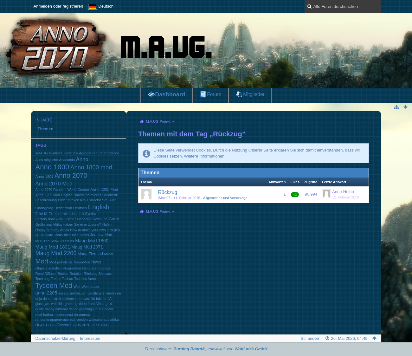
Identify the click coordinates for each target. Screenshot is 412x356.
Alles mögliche (46, 160)
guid (109, 304)
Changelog (44, 208)
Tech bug (42, 279)
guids (39, 309)
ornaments (82, 314)
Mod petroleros (61, 262)
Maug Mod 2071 (87, 246)
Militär (108, 254)
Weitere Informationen (204, 156)
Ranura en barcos (96, 268)
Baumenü (110, 195)
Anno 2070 (71, 175)
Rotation (75, 273)
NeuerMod (82, 262)
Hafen (107, 224)
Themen (46, 128)
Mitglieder (254, 94)
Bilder (62, 200)
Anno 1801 (44, 176)
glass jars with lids (49, 304)
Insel (75, 235)
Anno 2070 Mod (54, 184)
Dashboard (170, 94)
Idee (67, 235)
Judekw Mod (101, 235)
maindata (106, 309)
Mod (41, 261)
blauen (81, 293)
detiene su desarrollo (78, 299)
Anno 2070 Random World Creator (62, 189)
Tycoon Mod (54, 285)
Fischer (70, 219)
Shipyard (106, 273)
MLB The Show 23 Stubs (54, 241)
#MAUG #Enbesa (49, 153)
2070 (86, 325)
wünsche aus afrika (104, 319)
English (98, 206)
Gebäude (99, 219)
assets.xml (66, 293)
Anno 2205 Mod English (54, 195)
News (96, 262)
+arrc (68, 153)
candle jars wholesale (104, 293)
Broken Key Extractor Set (87, 200)
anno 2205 (46, 292)
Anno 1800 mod (91, 167)
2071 (96, 325)
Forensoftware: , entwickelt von (206, 348)
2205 (77, 325)
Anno (82, 159)
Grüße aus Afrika (48, 224)
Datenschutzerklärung (55, 338)
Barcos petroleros (87, 195)
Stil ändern (310, 338)
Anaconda (67, 160)
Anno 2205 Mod (104, 189)
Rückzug (90, 273)
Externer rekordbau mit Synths (72, 214)
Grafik (114, 219)
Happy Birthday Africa (52, 230)
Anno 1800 (52, 167)
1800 (104, 325)
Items (84, 235)
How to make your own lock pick (95, 230)
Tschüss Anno (85, 279)
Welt (77, 286)
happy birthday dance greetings (69, 309)
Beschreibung (46, 200)
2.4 (75, 153)
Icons (59, 235)
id (96, 309)
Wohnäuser (90, 286)
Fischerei (84, 219)
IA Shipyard (44, 235)
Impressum (90, 338)
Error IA (41, 214)
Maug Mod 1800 (91, 240)
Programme (72, 268)
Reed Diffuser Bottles (51, 273)
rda (72, 319)
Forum (214, 94)
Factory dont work (49, 219)
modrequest (64, 314)
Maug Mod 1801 (52, 246)
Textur (56, 278)
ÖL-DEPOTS (45, 325)
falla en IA (104, 299)
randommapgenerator (52, 319)
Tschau (67, 279)
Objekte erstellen (48, 268)
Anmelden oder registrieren (58, 6)
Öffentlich (64, 325)
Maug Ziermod (90, 254)
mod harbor (44, 314)
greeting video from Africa (84, 304)
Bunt (112, 200)
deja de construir (48, 299)
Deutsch (80, 208)
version (82, 319)
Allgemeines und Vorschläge (225, 198)
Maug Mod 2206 (56, 253)
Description (63, 208)
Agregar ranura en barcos (99, 153)
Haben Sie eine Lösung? (82, 224)
